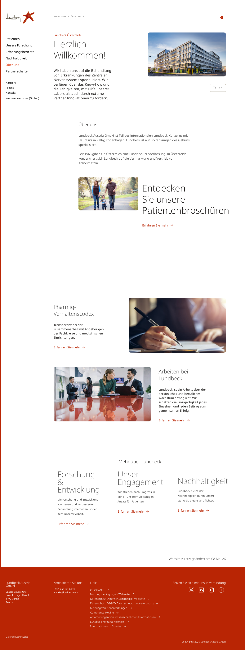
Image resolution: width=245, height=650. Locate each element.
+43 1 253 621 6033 (64, 589)
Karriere (11, 82)
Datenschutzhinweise (17, 636)
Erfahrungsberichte (20, 52)
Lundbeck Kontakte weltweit (107, 621)
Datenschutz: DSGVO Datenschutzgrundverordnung (122, 603)
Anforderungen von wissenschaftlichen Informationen (123, 617)
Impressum (97, 589)
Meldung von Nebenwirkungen (108, 608)
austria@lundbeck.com (66, 592)
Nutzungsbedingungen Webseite (110, 594)
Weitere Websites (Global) (22, 98)
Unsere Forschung (19, 45)
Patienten (13, 39)
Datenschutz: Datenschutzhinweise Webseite (117, 598)
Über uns (12, 65)
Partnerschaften (17, 71)
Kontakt (11, 92)
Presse (10, 87)
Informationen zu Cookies (105, 626)
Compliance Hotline (102, 612)
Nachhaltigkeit (16, 58)
